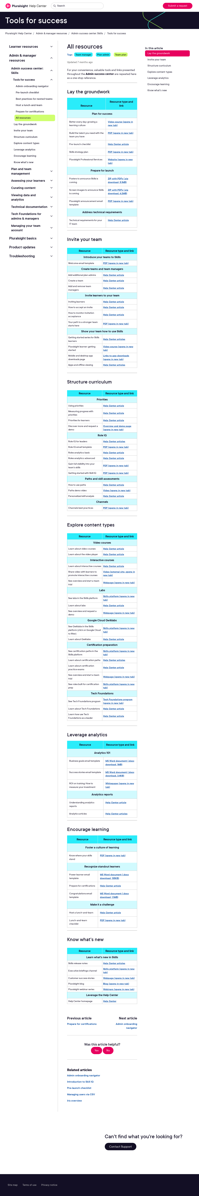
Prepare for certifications (82, 1024)
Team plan (120, 54)
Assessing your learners (28, 180)
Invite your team (23, 130)
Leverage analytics (24, 149)
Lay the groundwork (25, 124)
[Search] (77, 6)
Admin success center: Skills (87, 33)
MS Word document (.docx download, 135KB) (114, 876)
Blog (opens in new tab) (116, 983)
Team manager (83, 54)
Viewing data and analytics (23, 197)
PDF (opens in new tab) (120, 132)
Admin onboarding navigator (126, 1026)
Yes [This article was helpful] (97, 1050)
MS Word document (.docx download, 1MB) (119, 762)
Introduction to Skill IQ (80, 1081)
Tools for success (116, 33)
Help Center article (118, 144)
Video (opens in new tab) (116, 490)
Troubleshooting (22, 256)
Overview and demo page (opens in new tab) (117, 428)
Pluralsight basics (23, 238)
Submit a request (177, 5)
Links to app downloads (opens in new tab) (116, 357)
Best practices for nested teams (34, 98)
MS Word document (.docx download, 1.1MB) (114, 895)
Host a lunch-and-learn (29, 105)
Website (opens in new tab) (120, 161)
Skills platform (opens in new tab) (119, 598)
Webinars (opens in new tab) (118, 989)
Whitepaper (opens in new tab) (119, 785)
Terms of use (29, 1184)
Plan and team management (21, 171)
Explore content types (26, 143)
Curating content (23, 188)
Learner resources (23, 47)
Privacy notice (49, 1184)
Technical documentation (29, 207)
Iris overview (74, 1100)
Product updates (22, 247)
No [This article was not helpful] (108, 1050)
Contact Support (120, 1146)
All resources (23, 117)
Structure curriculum (25, 136)
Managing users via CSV (81, 1094)
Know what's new (23, 162)
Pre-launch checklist (79, 1088)
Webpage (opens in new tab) (119, 582)
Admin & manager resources (51, 33)
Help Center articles (114, 339)
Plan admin (103, 54)
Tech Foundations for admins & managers (26, 216)
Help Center (109, 1001)
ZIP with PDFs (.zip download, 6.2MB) (118, 191)
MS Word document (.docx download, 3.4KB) (119, 774)
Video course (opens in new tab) (120, 123)
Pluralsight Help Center (18, 33)
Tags (69, 54)
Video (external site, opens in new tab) (119, 573)
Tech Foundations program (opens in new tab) (117, 701)
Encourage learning (25, 155)
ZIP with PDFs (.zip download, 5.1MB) (118, 180)
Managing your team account (25, 228)
